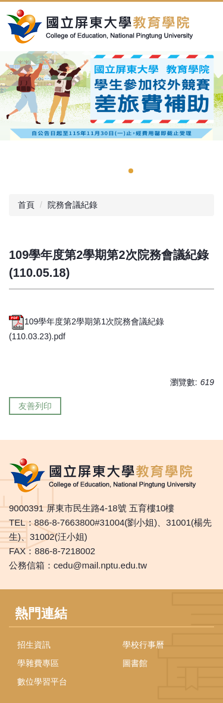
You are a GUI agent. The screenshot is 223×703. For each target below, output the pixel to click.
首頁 (26, 205)
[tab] (130, 171)
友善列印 (35, 406)
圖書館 (135, 663)
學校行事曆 (143, 644)
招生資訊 (34, 644)
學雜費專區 (38, 663)
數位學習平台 (42, 681)
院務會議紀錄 (73, 205)
